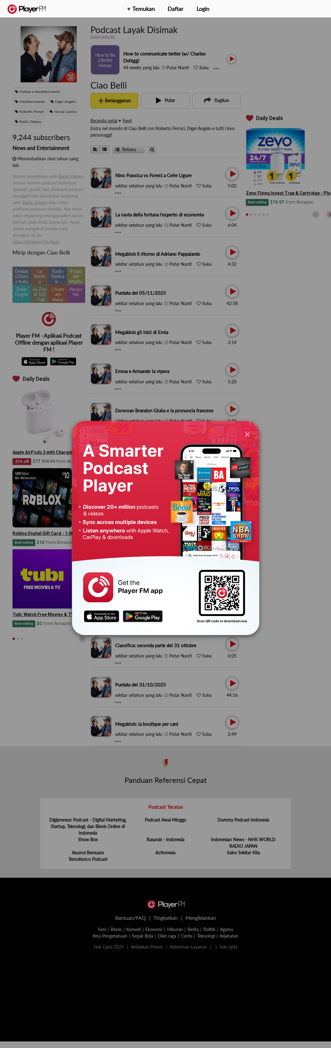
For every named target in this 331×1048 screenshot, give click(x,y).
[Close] (247, 434)
